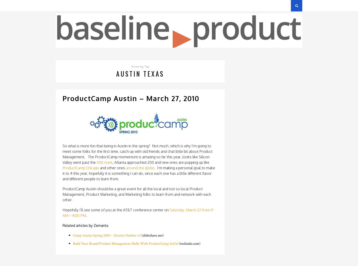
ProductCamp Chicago (81, 168)
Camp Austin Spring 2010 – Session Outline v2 (107, 235)
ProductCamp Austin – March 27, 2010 (131, 98)
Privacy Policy (87, 5)
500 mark (104, 162)
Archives (62, 5)
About (110, 5)
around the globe (140, 168)
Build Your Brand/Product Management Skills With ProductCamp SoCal (125, 243)
